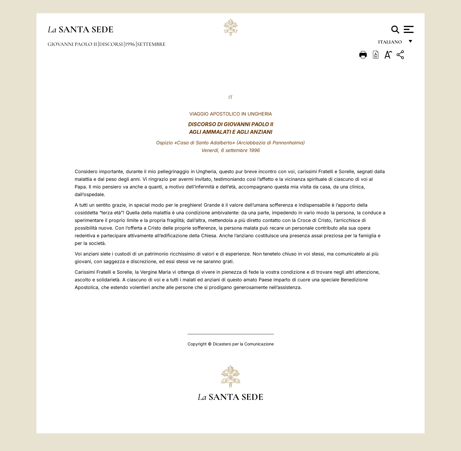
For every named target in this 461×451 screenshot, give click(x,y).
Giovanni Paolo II (73, 44)
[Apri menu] (408, 29)
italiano (391, 43)
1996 (130, 44)
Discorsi (111, 44)
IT (230, 97)
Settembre (151, 44)
